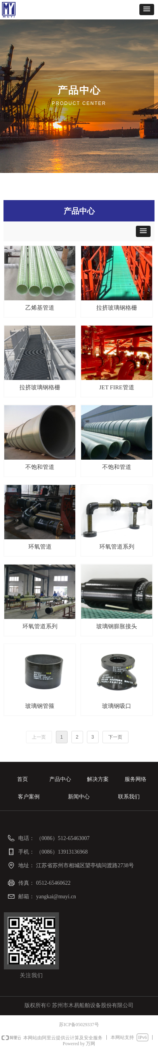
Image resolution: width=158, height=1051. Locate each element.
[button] (146, 9)
